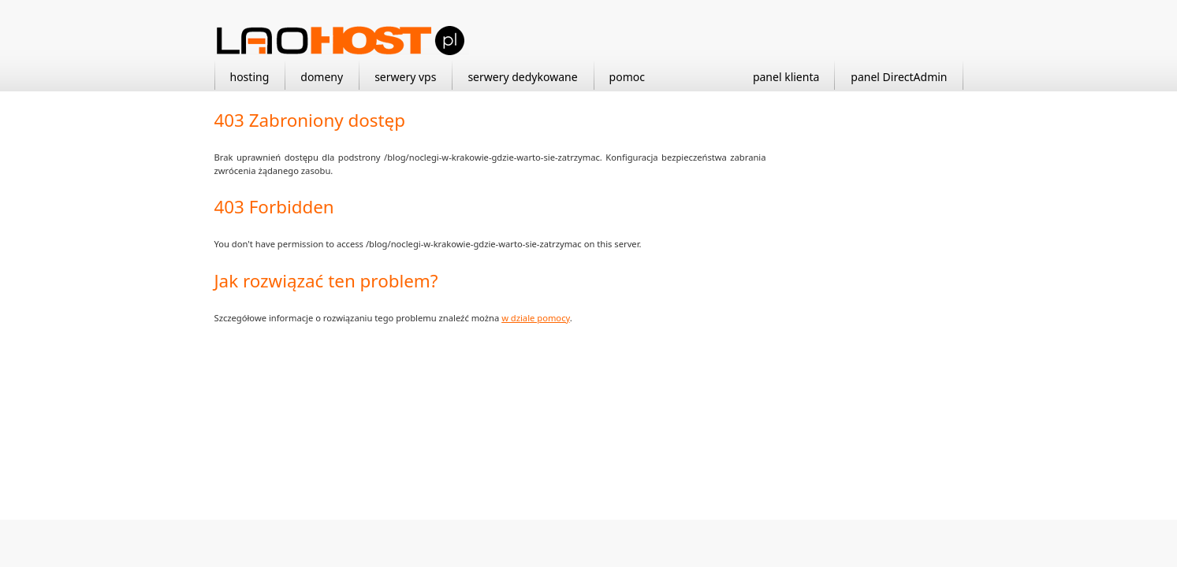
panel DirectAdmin (899, 76)
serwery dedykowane (522, 76)
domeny (321, 76)
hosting (250, 76)
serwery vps (405, 76)
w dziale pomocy (535, 318)
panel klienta (786, 76)
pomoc (627, 76)
